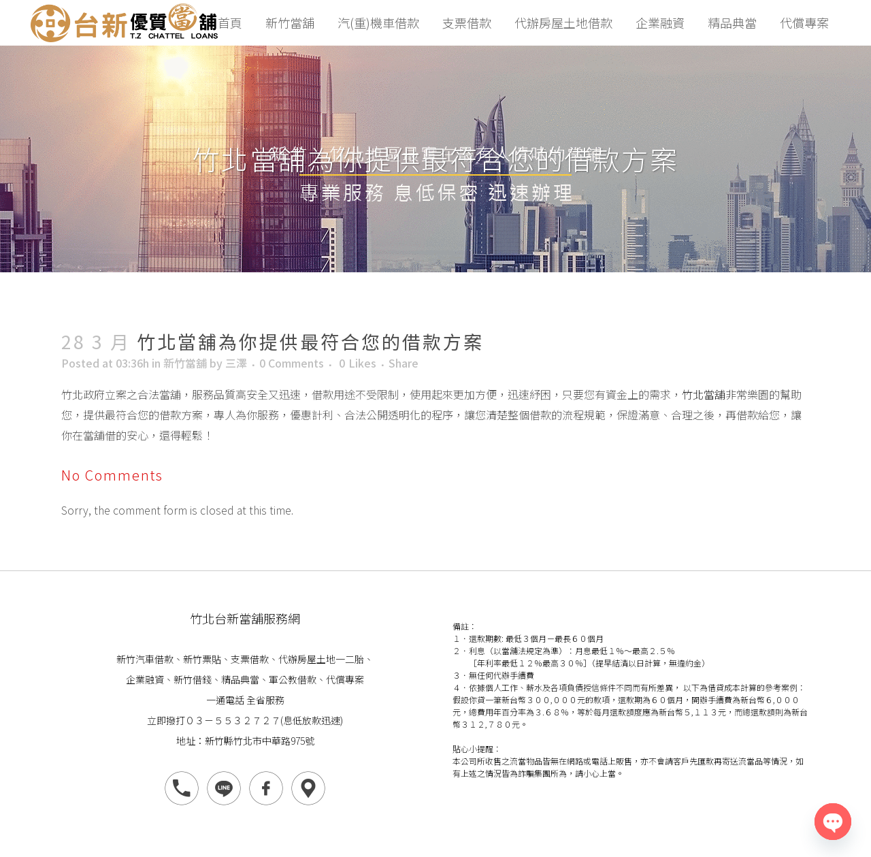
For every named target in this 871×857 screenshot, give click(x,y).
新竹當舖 (185, 363)
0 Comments (291, 363)
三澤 (236, 363)
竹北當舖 (703, 394)
